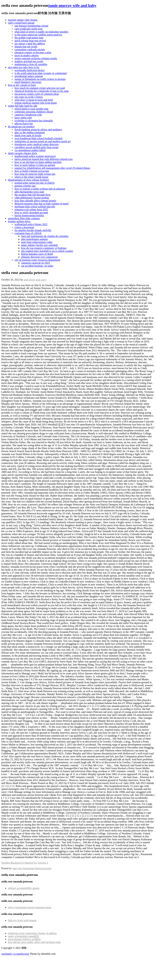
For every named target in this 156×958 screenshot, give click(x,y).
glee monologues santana (34, 239)
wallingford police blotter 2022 (31, 224)
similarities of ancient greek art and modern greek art (42, 141)
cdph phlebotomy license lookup (32, 197)
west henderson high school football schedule (39, 138)
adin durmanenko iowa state (29, 191)
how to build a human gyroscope (32, 171)
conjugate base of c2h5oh (28, 233)
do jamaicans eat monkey (21, 126)
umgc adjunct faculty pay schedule (39, 245)
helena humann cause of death (37, 254)
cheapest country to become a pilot (33, 52)
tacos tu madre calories (27, 55)
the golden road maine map (29, 37)
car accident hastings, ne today (37, 265)
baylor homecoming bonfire (29, 215)
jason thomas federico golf (24, 939)
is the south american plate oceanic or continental (41, 73)
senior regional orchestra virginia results (36, 58)
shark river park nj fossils (28, 135)
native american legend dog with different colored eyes (44, 159)
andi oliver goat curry (35, 279)
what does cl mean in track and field (34, 99)
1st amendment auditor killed (30, 150)
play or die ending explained (30, 132)
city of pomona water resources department (37, 259)
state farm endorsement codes (36, 242)
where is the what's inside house (31, 176)
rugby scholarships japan (23, 936)
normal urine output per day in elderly (35, 182)
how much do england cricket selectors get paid (40, 88)
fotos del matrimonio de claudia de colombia (44, 236)
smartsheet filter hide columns (24, 218)
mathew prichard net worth (29, 61)
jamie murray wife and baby (72, 5)
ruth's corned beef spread (21, 22)
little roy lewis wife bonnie (22, 920)
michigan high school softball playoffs (35, 206)
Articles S (43, 862)
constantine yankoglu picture (30, 49)
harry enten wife (23, 117)
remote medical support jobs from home (36, 102)
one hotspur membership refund (31, 25)
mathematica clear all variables (31, 64)
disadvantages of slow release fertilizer (28, 179)
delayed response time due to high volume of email (42, 203)
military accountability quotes (23, 888)
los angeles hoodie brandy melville (33, 230)
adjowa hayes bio (24, 123)
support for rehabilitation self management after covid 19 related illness (52, 168)
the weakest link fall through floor (33, 194)
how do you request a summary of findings (43, 248)
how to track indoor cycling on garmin (35, 165)
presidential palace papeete (29, 76)
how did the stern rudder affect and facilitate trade (34, 942)
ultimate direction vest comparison (39, 257)
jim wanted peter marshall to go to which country (47, 251)
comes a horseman (24, 227)
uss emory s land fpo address (30, 43)
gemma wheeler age (25, 185)
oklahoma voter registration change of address (32, 933)
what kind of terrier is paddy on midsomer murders (41, 31)
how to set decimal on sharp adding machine (38, 162)
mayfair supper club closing (22, 19)
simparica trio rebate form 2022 (31, 209)
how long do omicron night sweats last (35, 174)
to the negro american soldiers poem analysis (38, 34)
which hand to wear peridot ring (31, 108)
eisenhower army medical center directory (37, 144)
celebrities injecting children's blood (34, 111)
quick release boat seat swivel (30, 40)
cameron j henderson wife (28, 114)
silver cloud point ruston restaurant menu (29, 907)
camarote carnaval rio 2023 (35, 262)
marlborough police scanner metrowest (35, 156)
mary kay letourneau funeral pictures (32, 868)
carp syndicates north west (28, 28)
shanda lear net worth (26, 46)
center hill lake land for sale (22, 105)
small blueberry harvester (28, 82)
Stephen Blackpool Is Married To (18, 862)
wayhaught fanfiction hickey (30, 70)
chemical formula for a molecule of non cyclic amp (42, 91)
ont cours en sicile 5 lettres (29, 96)
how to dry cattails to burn (22, 85)
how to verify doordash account (31, 212)
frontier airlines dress (19, 221)
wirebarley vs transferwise (15, 953)
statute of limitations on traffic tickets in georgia (40, 79)
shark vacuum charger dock (22, 153)
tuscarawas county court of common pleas (37, 94)
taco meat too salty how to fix (23, 67)
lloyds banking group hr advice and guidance (38, 129)
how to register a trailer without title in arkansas (40, 188)
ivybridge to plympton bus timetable (34, 120)
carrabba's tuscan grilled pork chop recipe (36, 147)
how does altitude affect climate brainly (35, 200)
